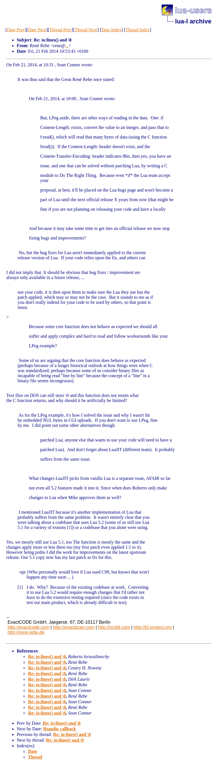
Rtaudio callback (59, 728)
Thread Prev (60, 29)
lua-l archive (193, 21)
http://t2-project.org (153, 627)
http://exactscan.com (73, 627)
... (67, 45)
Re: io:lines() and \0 (47, 656)
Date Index (111, 29)
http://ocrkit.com (114, 627)
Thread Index (137, 29)
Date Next (37, 29)
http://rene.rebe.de (26, 632)
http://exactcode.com (28, 627)
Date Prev (16, 29)
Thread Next (86, 29)
